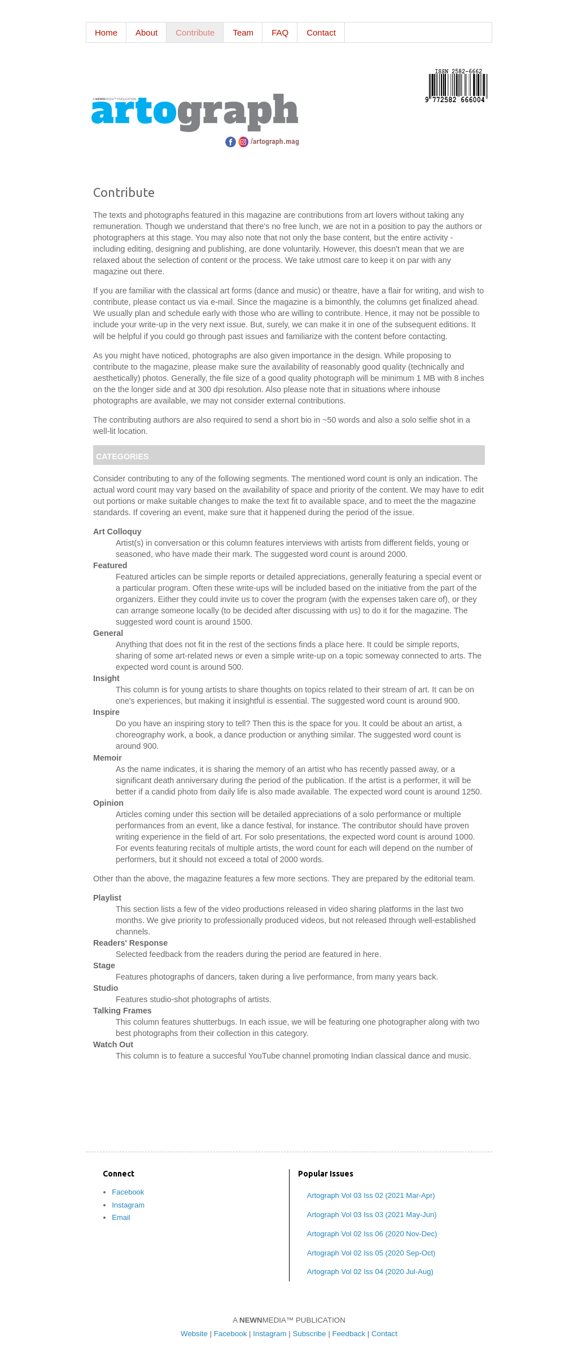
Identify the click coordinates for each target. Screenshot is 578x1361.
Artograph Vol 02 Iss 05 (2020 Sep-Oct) (371, 1253)
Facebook (128, 1192)
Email (121, 1217)
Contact (321, 32)
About (146, 32)
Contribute (195, 32)
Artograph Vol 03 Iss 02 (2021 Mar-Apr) (371, 1195)
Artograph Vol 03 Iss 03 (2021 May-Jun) (372, 1214)
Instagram (128, 1205)
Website (194, 1333)
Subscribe (309, 1333)
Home (106, 32)
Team (243, 32)
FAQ (280, 32)
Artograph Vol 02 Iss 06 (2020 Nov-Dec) (372, 1234)
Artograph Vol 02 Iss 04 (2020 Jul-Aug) (370, 1271)
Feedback (349, 1333)
